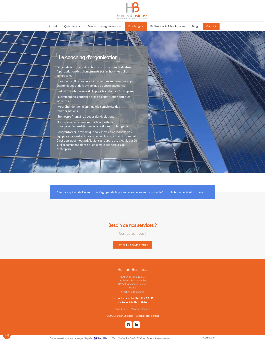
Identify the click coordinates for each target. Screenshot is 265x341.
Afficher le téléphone (132, 291)
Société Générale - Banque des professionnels (150, 338)
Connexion (209, 337)
